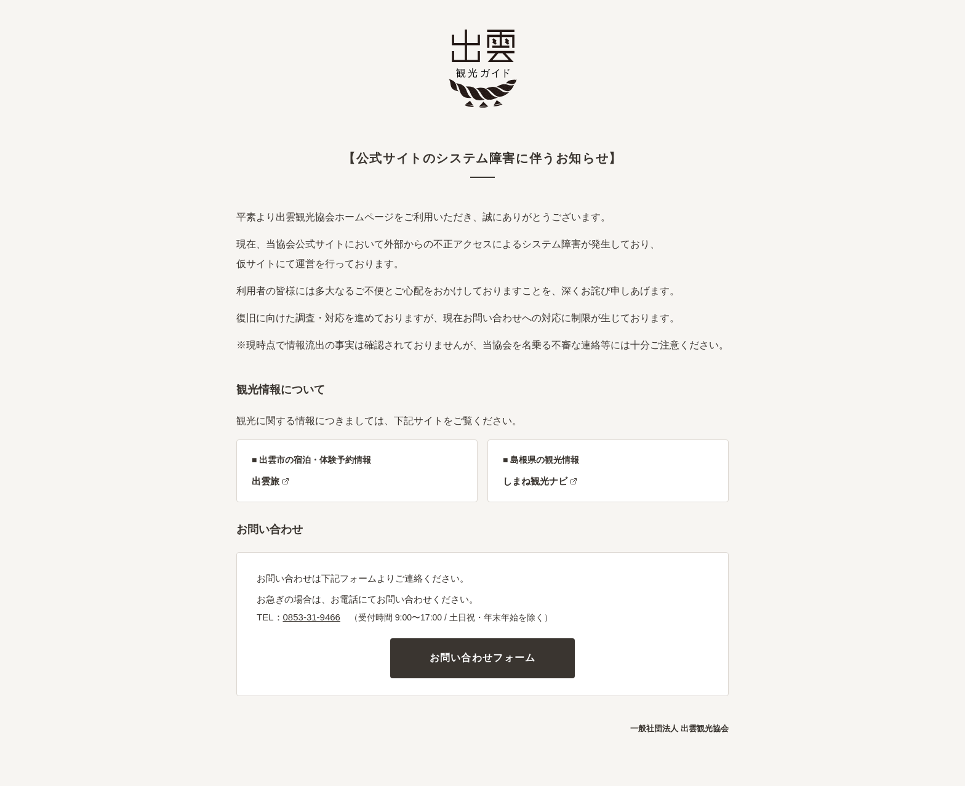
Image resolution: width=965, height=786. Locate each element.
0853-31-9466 (311, 617)
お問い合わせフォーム (483, 657)
